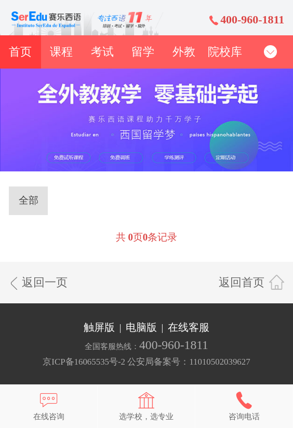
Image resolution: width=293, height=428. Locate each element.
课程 (61, 51)
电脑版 (141, 327)
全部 (28, 200)
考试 (102, 51)
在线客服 (188, 327)
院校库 (225, 51)
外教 (183, 51)
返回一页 (45, 282)
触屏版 (99, 327)
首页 (20, 51)
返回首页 (241, 282)
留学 (142, 51)
